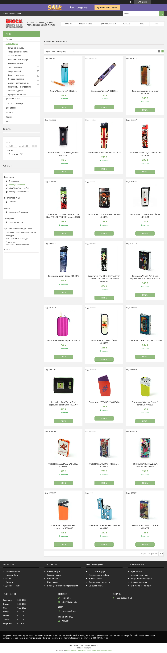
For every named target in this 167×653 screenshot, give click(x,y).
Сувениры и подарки (16, 79)
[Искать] (161, 13)
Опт (157, 24)
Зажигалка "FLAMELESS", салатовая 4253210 (145, 465)
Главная (68, 24)
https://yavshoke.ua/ (17, 185)
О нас (142, 24)
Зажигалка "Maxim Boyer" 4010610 (63, 340)
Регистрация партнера (14, 103)
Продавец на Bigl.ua (83, 648)
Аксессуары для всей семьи (18, 83)
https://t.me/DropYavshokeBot (17, 245)
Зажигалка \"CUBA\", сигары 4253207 (145, 526)
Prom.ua (95, 645)
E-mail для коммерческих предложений (62, 586)
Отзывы (9, 117)
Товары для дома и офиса (18, 52)
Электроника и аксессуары (18, 60)
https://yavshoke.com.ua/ (26, 232)
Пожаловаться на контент (76, 650)
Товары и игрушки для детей (141, 579)
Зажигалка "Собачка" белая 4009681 (104, 341)
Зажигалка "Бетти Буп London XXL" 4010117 (145, 154)
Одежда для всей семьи (17, 95)
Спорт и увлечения (15, 67)
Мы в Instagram (53, 582)
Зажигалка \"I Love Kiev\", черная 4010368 (63, 154)
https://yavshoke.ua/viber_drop (18, 238)
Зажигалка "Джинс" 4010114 (104, 91)
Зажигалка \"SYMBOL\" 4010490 (104, 402)
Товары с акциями (54, 575)
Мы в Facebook (53, 579)
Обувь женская (136, 571)
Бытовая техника (14, 56)
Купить (63, 107)
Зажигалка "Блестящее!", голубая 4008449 (104, 526)
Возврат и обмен (12, 575)
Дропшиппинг (11, 108)
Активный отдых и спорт (140, 575)
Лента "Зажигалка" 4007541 (63, 91)
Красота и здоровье (15, 91)
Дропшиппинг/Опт (12, 586)
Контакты (127, 24)
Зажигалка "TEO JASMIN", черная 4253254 (104, 215)
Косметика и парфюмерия (141, 586)
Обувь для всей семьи (16, 75)
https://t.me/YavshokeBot (19, 188)
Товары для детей (14, 71)
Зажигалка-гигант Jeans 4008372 (63, 276)
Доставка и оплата (108, 24)
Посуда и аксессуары (16, 48)
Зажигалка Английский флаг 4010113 (145, 92)
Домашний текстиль (15, 64)
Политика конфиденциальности (99, 650)
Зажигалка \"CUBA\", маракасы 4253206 (104, 465)
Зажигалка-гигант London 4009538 (104, 152)
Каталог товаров (85, 24)
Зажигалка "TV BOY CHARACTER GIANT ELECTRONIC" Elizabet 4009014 (104, 278)
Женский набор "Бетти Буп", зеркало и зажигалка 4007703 (63, 403)
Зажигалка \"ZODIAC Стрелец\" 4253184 (63, 465)
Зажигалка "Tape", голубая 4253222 (145, 340)
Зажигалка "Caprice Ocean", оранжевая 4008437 (63, 526)
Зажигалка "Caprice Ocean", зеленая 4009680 (145, 403)
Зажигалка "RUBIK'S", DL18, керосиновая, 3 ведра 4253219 (145, 277)
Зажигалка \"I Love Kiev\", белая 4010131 (145, 215)
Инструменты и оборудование (19, 87)
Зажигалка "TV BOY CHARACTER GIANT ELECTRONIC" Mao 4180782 (63, 215)
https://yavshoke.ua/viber (19, 192)
